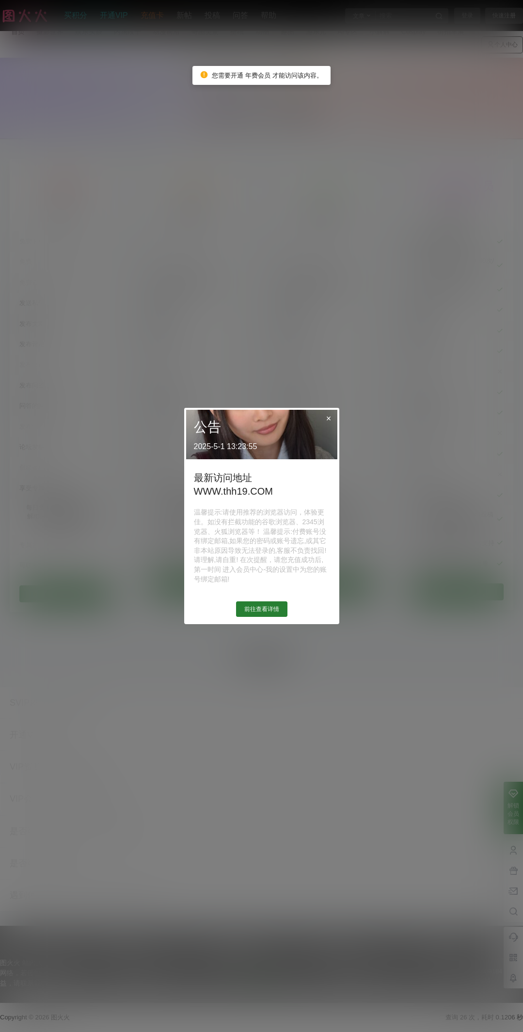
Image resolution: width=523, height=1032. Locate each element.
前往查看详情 (261, 609)
